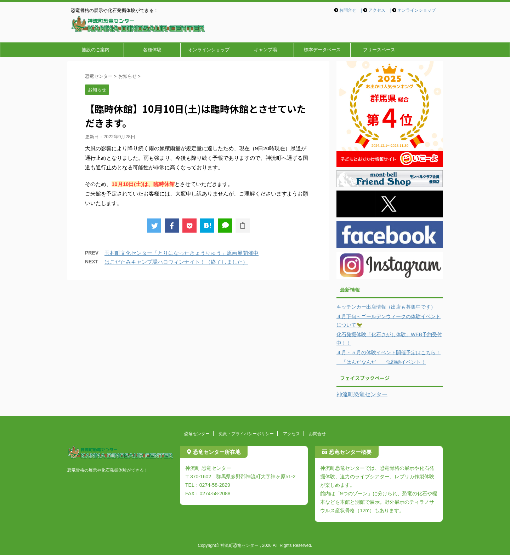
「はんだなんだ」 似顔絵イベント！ (381, 362)
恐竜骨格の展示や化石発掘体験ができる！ (107, 470)
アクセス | (379, 10)
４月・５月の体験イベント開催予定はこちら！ (388, 352)
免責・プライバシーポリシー (246, 433)
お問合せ (317, 433)
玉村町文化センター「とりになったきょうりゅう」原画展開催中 (181, 253)
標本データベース (322, 49)
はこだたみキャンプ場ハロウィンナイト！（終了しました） (176, 262)
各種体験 (152, 49)
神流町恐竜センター (361, 394)
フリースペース (379, 49)
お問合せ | (350, 10)
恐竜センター (197, 433)
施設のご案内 (95, 49)
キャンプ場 (265, 49)
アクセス (291, 433)
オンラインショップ (416, 10)
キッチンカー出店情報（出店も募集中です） (386, 307)
